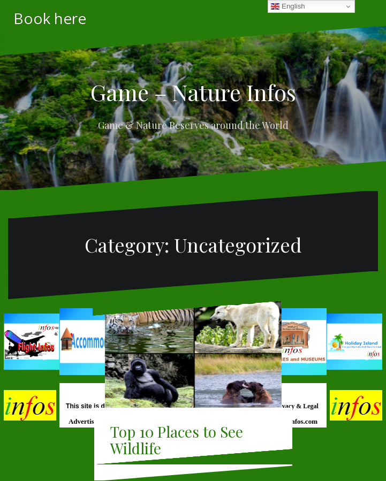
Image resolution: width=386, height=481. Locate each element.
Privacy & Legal (297, 406)
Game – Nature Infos (193, 92)
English (288, 6)
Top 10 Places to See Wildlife (176, 440)
